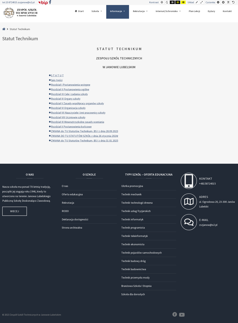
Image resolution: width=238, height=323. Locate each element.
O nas (65, 186)
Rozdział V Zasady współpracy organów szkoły (77, 103)
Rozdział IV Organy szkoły (65, 98)
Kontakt (227, 11)
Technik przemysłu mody (135, 277)
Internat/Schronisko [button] (168, 11)
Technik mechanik (131, 194)
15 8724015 (12, 2)
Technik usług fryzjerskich (136, 211)
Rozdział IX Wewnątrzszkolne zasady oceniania (77, 122)
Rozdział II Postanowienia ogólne (70, 89)
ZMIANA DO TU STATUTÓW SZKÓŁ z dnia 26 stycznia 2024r (84, 136)
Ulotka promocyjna (132, 186)
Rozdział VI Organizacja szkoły (68, 108)
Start (81, 11)
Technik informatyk (132, 219)
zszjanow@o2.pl (26, 2)
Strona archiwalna (72, 227)
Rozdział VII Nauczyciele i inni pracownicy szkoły (78, 112)
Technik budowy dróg (133, 261)
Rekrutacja (140, 11)
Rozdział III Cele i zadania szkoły (69, 94)
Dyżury (211, 11)
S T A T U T (57, 75)
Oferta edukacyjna (72, 194)
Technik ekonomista (132, 244)
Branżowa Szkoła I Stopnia (136, 286)
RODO (65, 211)
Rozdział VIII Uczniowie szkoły (68, 117)
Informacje (117, 11)
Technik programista (133, 227)
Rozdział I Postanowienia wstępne (70, 84)
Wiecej (14, 211)
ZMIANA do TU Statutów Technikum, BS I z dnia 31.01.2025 (84, 140)
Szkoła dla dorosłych (133, 294)
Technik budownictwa (133, 269)
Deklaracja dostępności (75, 219)
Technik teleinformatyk (134, 236)
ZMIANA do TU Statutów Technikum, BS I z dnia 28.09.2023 (84, 131)
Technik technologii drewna (137, 202)
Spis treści (57, 80)
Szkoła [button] (97, 11)
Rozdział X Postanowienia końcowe (71, 126)
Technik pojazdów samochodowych (141, 252)
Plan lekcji (194, 11)
